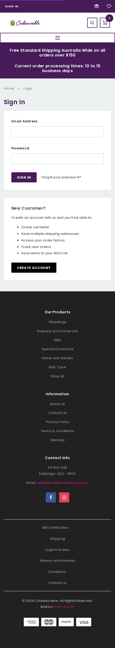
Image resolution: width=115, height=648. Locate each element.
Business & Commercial (57, 331)
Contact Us (57, 412)
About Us (57, 404)
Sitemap (57, 440)
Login (27, 88)
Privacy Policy (57, 421)
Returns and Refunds (57, 560)
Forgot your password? (61, 177)
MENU (57, 38)
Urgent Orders (57, 549)
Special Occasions (57, 349)
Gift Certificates (55, 527)
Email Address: (24, 121)
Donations (57, 571)
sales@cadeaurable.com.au (63, 482)
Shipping (57, 538)
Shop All (57, 376)
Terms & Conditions (57, 431)
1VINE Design (63, 606)
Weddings (57, 322)
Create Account (34, 267)
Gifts (57, 340)
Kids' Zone (57, 367)
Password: (20, 148)
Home (9, 88)
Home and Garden (58, 358)
